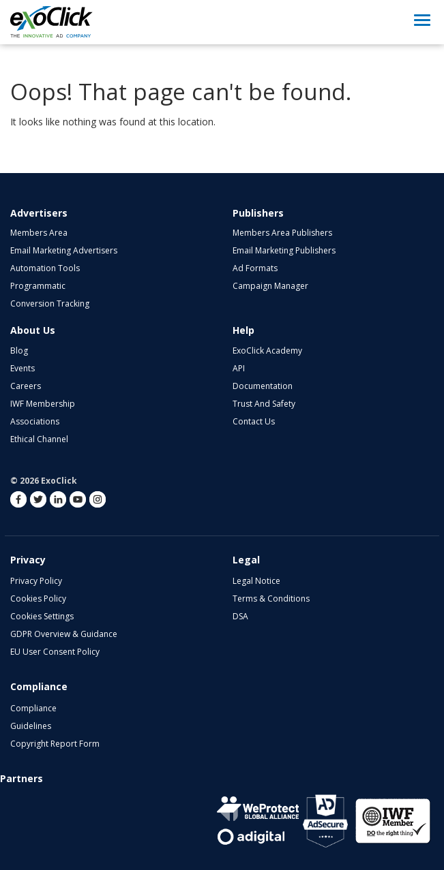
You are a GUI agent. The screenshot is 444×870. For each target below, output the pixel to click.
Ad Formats (255, 268)
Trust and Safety (264, 403)
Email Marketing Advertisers (63, 250)
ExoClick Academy (267, 350)
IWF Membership (42, 403)
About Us (32, 330)
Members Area (39, 232)
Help (243, 330)
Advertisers (39, 212)
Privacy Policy (36, 581)
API (239, 368)
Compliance (33, 708)
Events (22, 368)
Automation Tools (45, 268)
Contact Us (254, 421)
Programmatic (37, 286)
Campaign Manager (270, 286)
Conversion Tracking (49, 303)
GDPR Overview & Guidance (63, 634)
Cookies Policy (38, 598)
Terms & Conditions (271, 598)
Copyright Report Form (55, 743)
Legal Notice (256, 581)
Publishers (258, 212)
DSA (240, 616)
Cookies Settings (42, 616)
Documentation (263, 386)
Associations (34, 421)
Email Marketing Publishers (284, 250)
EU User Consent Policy (55, 651)
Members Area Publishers (282, 232)
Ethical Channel (39, 439)
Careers (25, 386)
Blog (19, 350)
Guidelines (30, 726)
